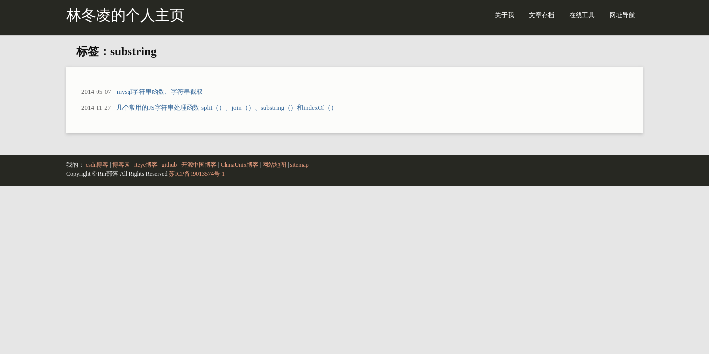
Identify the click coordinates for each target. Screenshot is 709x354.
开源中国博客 (199, 164)
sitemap (299, 164)
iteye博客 (146, 164)
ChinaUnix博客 (239, 164)
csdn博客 (97, 164)
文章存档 (541, 15)
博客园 (121, 164)
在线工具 (582, 15)
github (169, 164)
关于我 (504, 15)
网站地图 (274, 164)
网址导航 (622, 15)
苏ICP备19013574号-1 (197, 173)
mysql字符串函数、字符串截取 (160, 91)
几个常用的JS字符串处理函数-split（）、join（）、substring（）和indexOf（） (226, 107)
